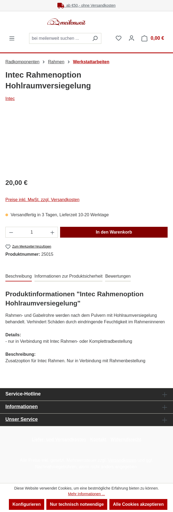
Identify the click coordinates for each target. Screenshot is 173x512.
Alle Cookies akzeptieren (138, 504)
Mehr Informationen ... (86, 494)
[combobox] (59, 38)
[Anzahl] (31, 232)
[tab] (18, 276)
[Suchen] (95, 38)
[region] (86, 143)
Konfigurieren (26, 504)
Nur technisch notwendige (77, 504)
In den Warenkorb (114, 232)
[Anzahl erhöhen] (52, 232)
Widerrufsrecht (125, 439)
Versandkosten (122, 460)
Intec (10, 98)
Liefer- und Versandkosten (59, 439)
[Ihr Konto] (131, 38)
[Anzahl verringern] (11, 232)
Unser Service (21, 419)
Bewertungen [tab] (117, 276)
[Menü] (11, 38)
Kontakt (98, 439)
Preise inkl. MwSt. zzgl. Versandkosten (42, 199)
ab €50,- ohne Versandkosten (86, 5)
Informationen (21, 406)
